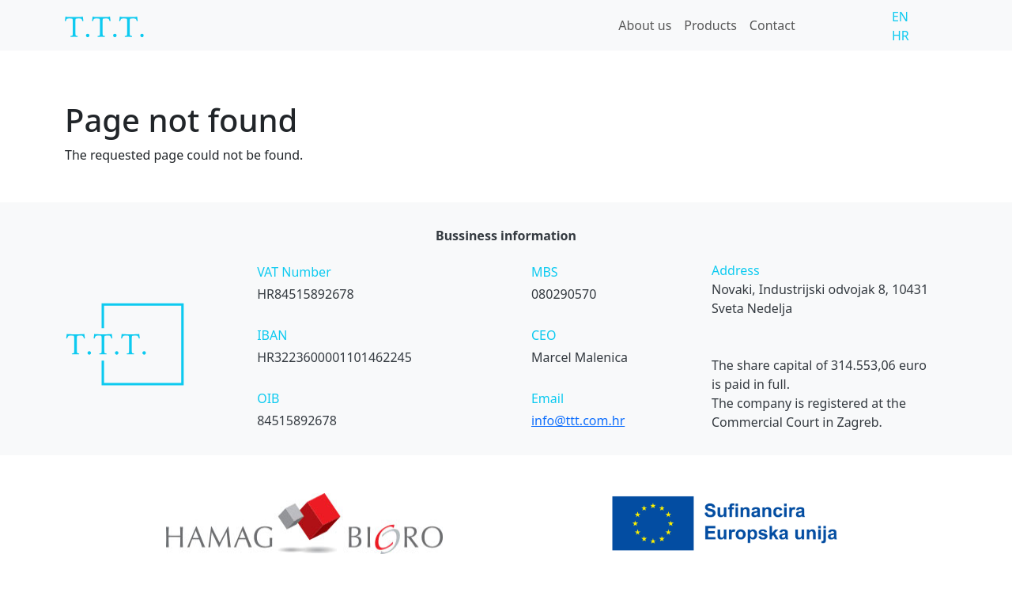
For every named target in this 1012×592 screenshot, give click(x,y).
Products (710, 25)
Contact (772, 25)
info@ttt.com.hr (578, 420)
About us (644, 25)
